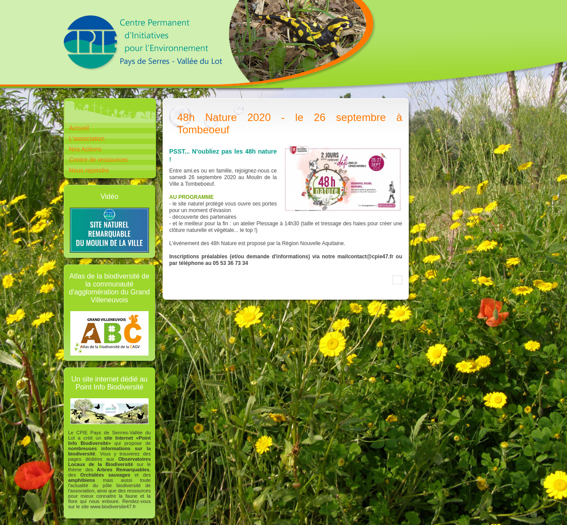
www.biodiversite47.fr (113, 506)
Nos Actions (85, 149)
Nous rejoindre (89, 170)
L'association (87, 138)
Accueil (79, 128)
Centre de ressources (98, 159)
